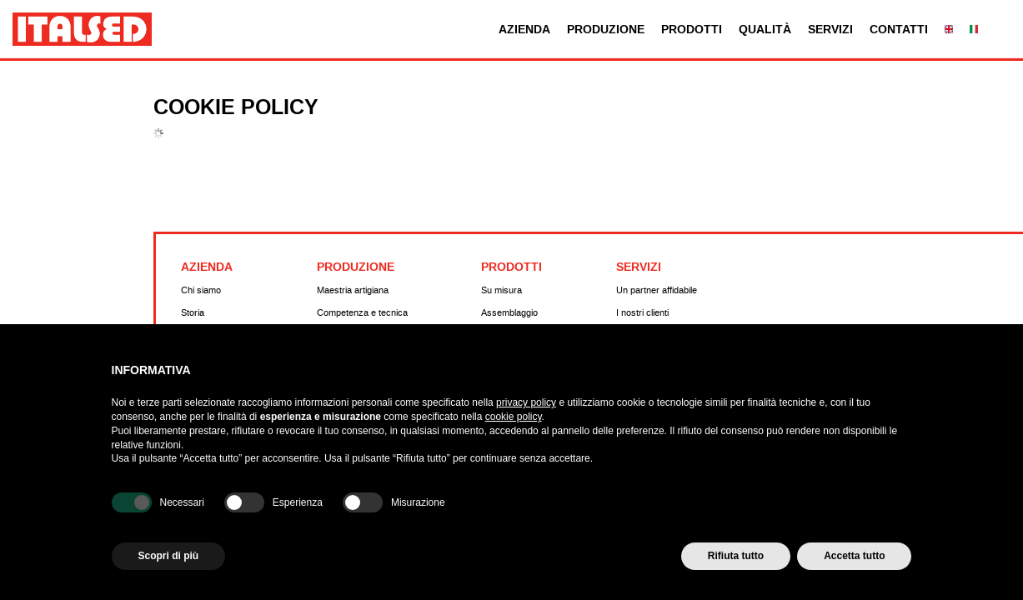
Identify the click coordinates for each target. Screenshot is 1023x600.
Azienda (524, 30)
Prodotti (691, 30)
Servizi (830, 30)
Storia (192, 313)
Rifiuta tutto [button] (736, 556)
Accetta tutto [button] (854, 556)
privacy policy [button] (526, 402)
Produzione (605, 30)
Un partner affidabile (656, 291)
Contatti (899, 30)
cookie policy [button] (513, 416)
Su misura (501, 291)
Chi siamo (201, 291)
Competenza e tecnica (362, 313)
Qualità (765, 30)
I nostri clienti (642, 313)
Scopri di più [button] (168, 556)
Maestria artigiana (353, 291)
